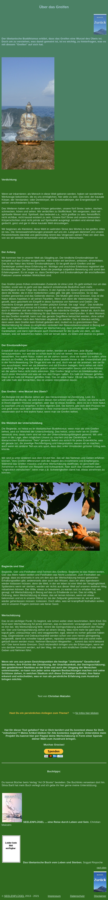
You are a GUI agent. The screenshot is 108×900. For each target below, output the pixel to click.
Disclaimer (100, 896)
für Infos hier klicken (87, 713)
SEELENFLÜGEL (14, 896)
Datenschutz (77, 896)
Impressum (54, 896)
